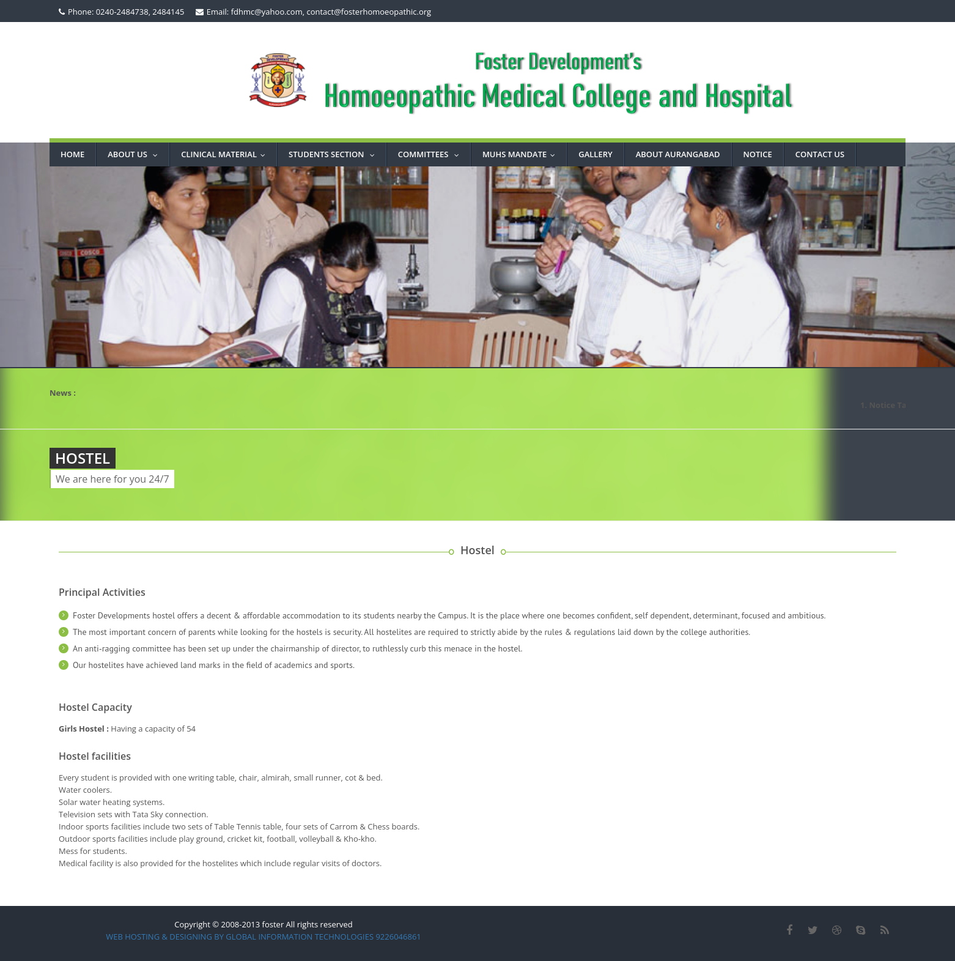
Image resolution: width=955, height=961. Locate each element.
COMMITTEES (431, 154)
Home (72, 154)
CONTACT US (819, 154)
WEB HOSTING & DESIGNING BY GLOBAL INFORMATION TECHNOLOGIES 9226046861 (263, 936)
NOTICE (757, 154)
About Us (135, 154)
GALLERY (595, 154)
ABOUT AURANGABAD (678, 154)
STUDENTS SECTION (334, 154)
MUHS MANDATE (521, 154)
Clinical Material (226, 154)
